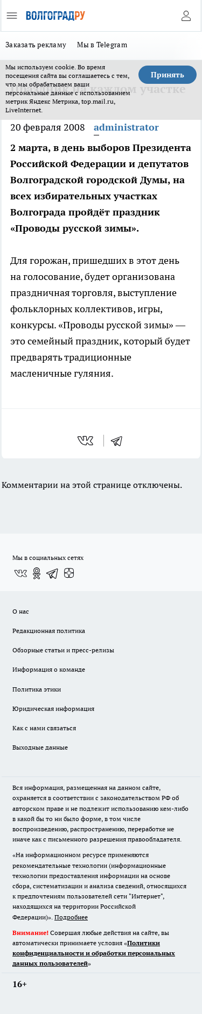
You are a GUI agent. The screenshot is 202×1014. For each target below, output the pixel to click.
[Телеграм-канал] (53, 573)
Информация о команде (48, 669)
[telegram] (120, 440)
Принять (167, 75)
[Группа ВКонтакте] (20, 573)
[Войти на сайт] (186, 15)
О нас (20, 611)
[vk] (86, 440)
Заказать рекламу (35, 44)
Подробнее (71, 917)
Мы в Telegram (102, 44)
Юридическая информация (53, 708)
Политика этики (36, 689)
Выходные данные (40, 747)
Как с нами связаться (44, 728)
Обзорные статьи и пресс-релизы (63, 650)
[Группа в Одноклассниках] (37, 573)
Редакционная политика (48, 631)
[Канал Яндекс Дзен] (69, 573)
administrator (126, 127)
